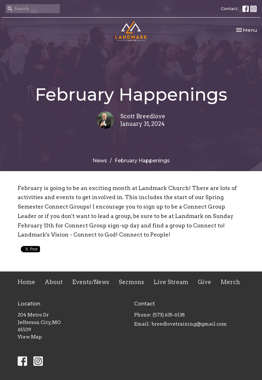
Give (204, 282)
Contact (229, 8)
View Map (30, 337)
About (54, 282)
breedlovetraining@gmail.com (189, 324)
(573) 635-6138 (169, 315)
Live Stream (171, 282)
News (100, 161)
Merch (230, 282)
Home (26, 282)
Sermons (131, 282)
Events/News (90, 282)
